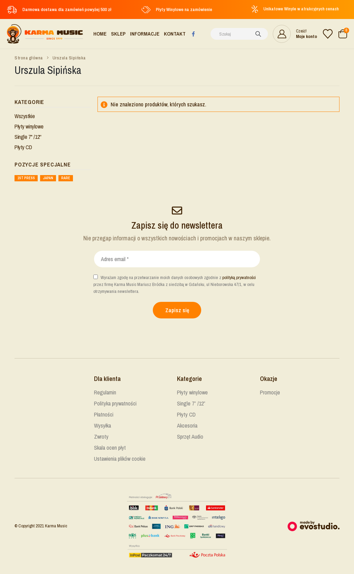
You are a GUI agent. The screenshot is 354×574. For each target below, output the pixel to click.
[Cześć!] (295, 34)
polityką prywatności (239, 277)
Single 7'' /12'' (28, 137)
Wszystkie (25, 116)
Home (99, 33)
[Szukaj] (258, 34)
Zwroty (101, 436)
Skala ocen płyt (110, 447)
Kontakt (175, 33)
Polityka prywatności (115, 403)
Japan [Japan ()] (48, 178)
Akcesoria (187, 425)
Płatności (103, 414)
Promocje (270, 392)
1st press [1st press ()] (26, 178)
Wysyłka (102, 425)
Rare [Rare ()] (65, 178)
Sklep (118, 33)
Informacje (144, 33)
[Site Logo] (45, 34)
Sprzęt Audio (190, 436)
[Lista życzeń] (328, 34)
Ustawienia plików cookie (120, 458)
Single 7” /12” (191, 403)
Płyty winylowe (29, 126)
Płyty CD (23, 147)
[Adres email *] (177, 259)
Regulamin (105, 392)
